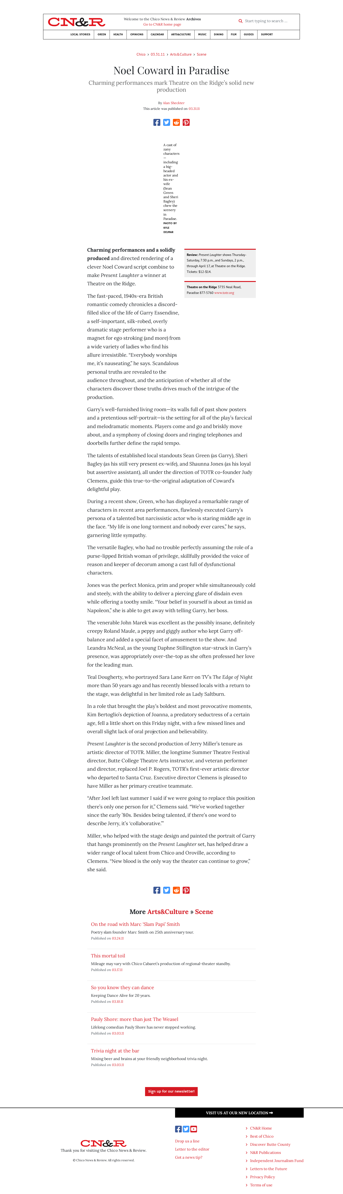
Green (102, 34)
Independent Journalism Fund (277, 1160)
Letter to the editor (192, 1149)
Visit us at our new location (239, 1112)
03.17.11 (117, 969)
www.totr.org (224, 293)
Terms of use (261, 1185)
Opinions (136, 34)
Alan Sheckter (174, 103)
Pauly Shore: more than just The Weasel (134, 1019)
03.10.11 (117, 1001)
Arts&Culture (181, 34)
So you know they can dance (122, 987)
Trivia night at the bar (115, 1051)
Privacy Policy (262, 1176)
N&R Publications (265, 1152)
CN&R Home (261, 1128)
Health (118, 34)
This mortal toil (108, 956)
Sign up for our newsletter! (171, 1091)
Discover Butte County (270, 1144)
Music (202, 34)
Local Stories (80, 34)
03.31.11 (158, 54)
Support (267, 34)
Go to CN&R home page (162, 24)
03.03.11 (118, 1033)
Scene (201, 54)
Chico (141, 54)
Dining (218, 34)
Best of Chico (261, 1136)
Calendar (157, 34)
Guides (249, 34)
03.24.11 (118, 938)
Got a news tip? (188, 1157)
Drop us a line (187, 1141)
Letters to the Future (268, 1168)
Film (234, 34)
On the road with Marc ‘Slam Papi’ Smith (135, 924)
